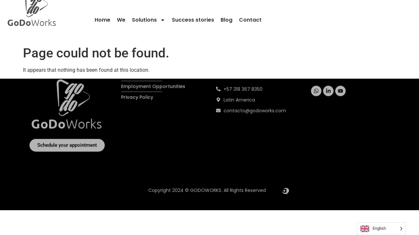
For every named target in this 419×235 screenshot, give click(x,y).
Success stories (193, 19)
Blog (226, 19)
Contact (250, 19)
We (121, 19)
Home (102, 19)
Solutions (148, 19)
